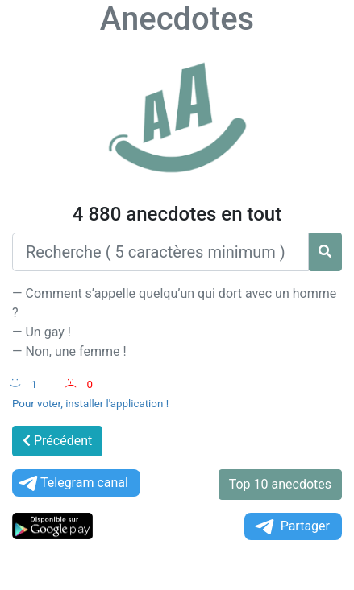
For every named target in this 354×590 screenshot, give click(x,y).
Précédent (57, 440)
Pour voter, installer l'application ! (90, 404)
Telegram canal (72, 483)
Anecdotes (177, 19)
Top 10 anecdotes (280, 484)
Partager (291, 526)
